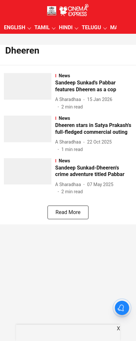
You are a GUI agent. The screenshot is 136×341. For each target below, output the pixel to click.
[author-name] (69, 99)
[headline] (93, 86)
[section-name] (93, 75)
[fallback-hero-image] (29, 91)
